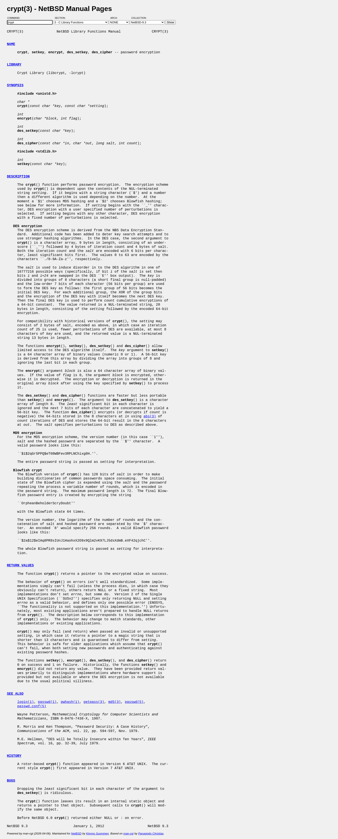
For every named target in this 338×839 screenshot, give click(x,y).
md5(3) (114, 702)
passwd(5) (134, 702)
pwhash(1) (70, 702)
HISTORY (14, 756)
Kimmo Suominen (97, 833)
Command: (15, 18)
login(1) (25, 702)
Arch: (115, 18)
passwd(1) (47, 702)
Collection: (139, 18)
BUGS (11, 780)
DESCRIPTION (18, 176)
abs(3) (150, 416)
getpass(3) (93, 702)
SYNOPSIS (15, 85)
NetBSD (76, 833)
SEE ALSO (15, 693)
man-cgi (128, 833)
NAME (11, 44)
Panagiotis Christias (151, 833)
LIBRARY (14, 64)
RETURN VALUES (20, 565)
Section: (61, 18)
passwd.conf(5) (31, 706)
